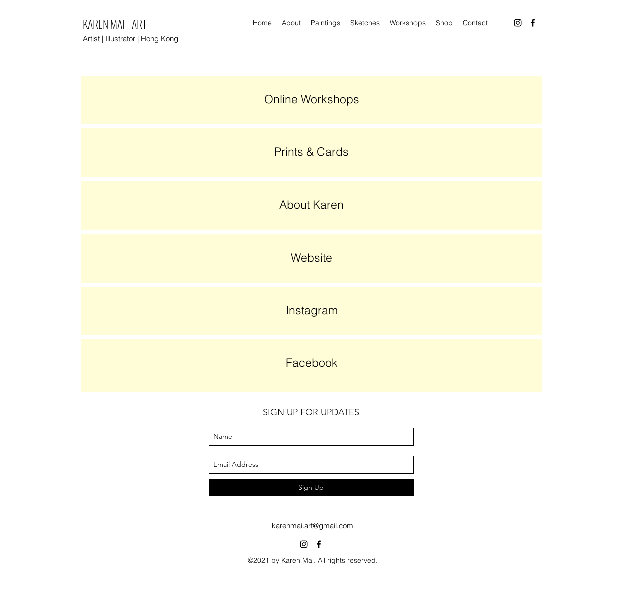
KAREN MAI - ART (115, 24)
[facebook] (533, 23)
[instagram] (518, 23)
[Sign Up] (311, 487)
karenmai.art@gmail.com (312, 525)
